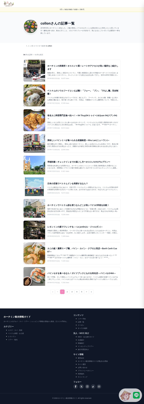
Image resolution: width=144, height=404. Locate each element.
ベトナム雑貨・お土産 (16, 333)
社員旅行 (81, 340)
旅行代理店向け (83, 349)
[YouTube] (99, 386)
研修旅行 (81, 343)
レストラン (12, 336)
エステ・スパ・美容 (15, 330)
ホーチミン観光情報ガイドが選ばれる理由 (93, 361)
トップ (30, 46)
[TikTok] (93, 386)
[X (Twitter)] (81, 386)
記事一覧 (81, 322)
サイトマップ (82, 377)
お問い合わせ (82, 367)
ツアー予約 (82, 319)
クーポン (81, 325)
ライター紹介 (40, 46)
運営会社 (81, 358)
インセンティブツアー (86, 346)
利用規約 (81, 374)
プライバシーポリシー (86, 371)
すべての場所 (82, 328)
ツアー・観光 (13, 340)
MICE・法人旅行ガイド (86, 337)
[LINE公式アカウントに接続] (130, 395)
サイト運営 (82, 364)
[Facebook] (75, 386)
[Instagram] (87, 386)
